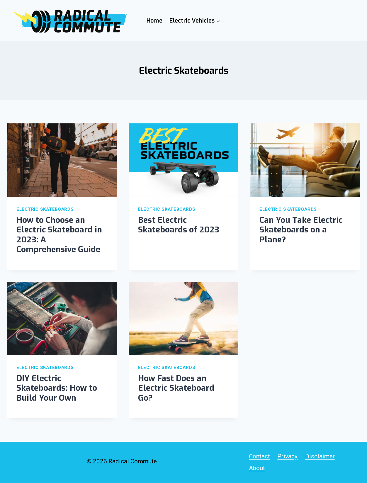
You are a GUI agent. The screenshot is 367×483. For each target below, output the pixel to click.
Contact (259, 456)
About (257, 468)
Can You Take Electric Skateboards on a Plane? (300, 230)
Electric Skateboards (45, 209)
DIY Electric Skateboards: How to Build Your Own (56, 388)
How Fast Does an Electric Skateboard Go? (176, 388)
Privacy (287, 456)
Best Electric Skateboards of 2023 (178, 225)
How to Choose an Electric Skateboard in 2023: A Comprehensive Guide (59, 235)
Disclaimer (320, 456)
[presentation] (62, 160)
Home (154, 21)
